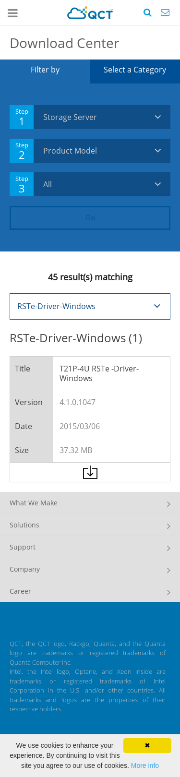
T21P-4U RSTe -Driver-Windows (99, 373)
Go (90, 217)
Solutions (24, 524)
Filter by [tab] (45, 69)
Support (23, 546)
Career (20, 591)
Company (25, 569)
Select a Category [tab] (135, 69)
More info (145, 765)
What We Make (34, 502)
